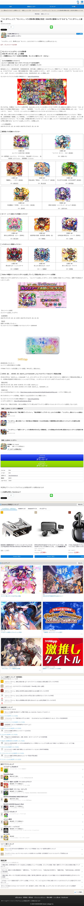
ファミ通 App (6, 2)
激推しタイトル (45, 14)
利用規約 (25, 897)
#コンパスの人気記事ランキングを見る (10, 715)
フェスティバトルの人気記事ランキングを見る (11, 759)
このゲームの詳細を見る (15, 449)
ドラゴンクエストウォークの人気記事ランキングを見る (13, 722)
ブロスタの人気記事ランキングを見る (9, 734)
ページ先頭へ (79, 892)
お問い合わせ (18, 897)
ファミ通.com (56, 897)
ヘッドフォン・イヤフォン (9, 508)
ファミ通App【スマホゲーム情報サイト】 (11, 10)
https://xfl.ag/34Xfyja (33, 76)
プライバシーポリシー (40, 897)
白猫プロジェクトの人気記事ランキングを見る (11, 728)
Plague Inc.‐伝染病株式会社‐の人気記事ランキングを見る (13, 740)
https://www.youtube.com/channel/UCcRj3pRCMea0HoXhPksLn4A (39, 392)
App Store (42, 457)
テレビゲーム (43, 508)
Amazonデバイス (32, 508)
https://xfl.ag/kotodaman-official (22, 401)
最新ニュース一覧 (26, 10)
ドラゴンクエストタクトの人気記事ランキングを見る (13, 753)
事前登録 (37, 14)
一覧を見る (80, 504)
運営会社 (31, 897)
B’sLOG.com (64, 897)
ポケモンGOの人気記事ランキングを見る (10, 747)
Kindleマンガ (21, 508)
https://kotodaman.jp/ (13, 475)
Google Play (42, 464)
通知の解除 (49, 897)
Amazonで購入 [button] (17, 556)
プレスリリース (36, 10)
